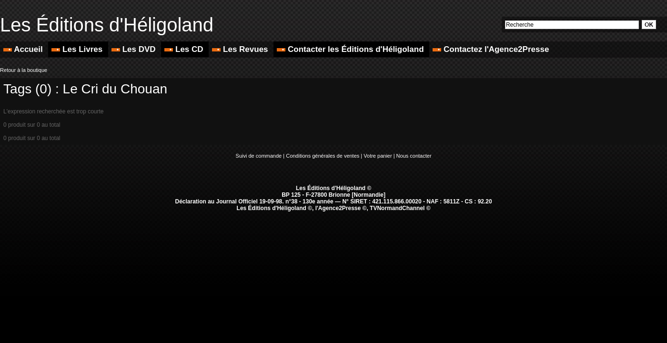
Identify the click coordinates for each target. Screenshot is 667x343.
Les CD (184, 49)
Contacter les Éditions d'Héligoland (351, 49)
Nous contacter (414, 156)
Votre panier (378, 156)
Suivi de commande (259, 156)
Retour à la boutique (23, 70)
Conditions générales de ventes (322, 156)
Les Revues (241, 49)
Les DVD (134, 49)
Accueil (24, 49)
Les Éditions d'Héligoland (106, 24)
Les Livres (78, 49)
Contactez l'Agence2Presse (491, 49)
